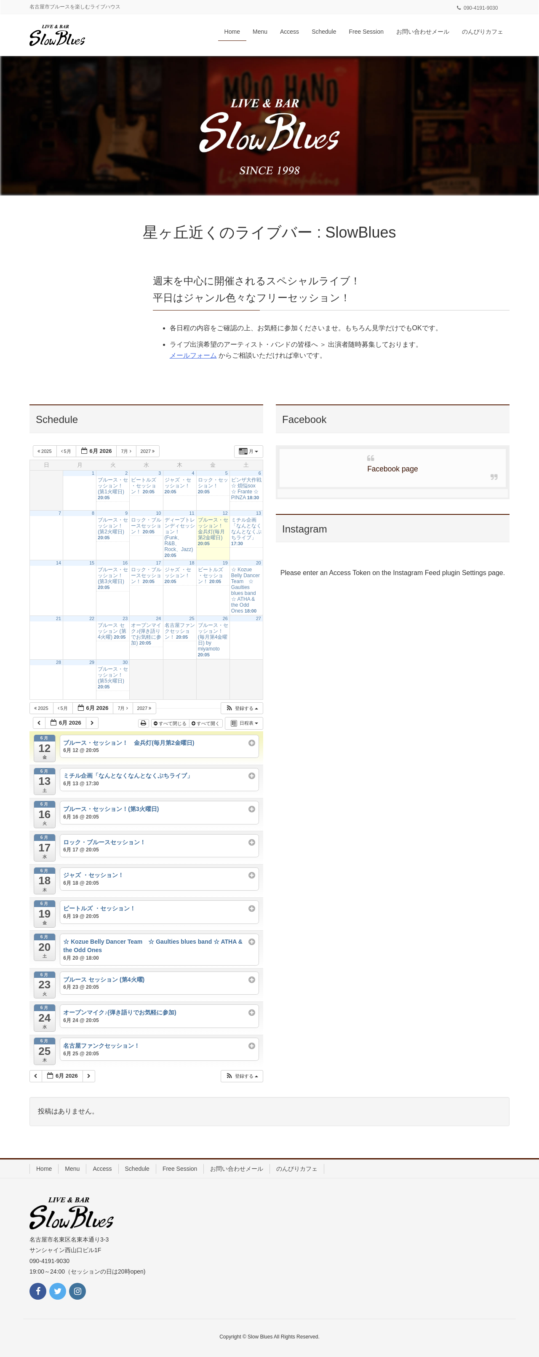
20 (258, 562)
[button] (241, 708)
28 (58, 662)
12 (225, 513)
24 (158, 618)
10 (158, 513)
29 (91, 662)
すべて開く (206, 723)
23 (125, 618)
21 (58, 618)
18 (192, 562)
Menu (72, 1168)
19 (225, 562)
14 (58, 562)
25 (192, 618)
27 (258, 618)
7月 (126, 451)
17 (158, 562)
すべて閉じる (171, 723)
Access (102, 1168)
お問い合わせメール (236, 1168)
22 (91, 618)
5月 (66, 451)
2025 (45, 451)
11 (192, 513)
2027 (148, 451)
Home (44, 1168)
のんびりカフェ (297, 1168)
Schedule (137, 1168)
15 (91, 562)
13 (258, 513)
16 (125, 562)
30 (125, 662)
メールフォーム (193, 355)
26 (225, 618)
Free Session (180, 1168)
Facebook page (392, 469)
